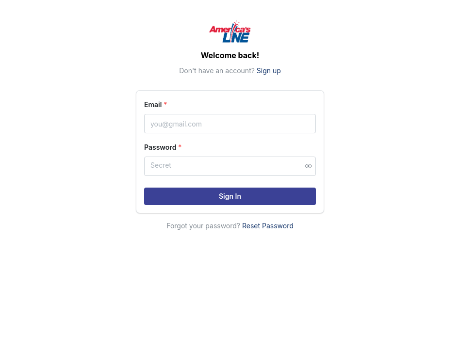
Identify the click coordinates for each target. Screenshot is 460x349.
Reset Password (268, 226)
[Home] (230, 31)
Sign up (269, 70)
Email (155, 104)
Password (162, 147)
